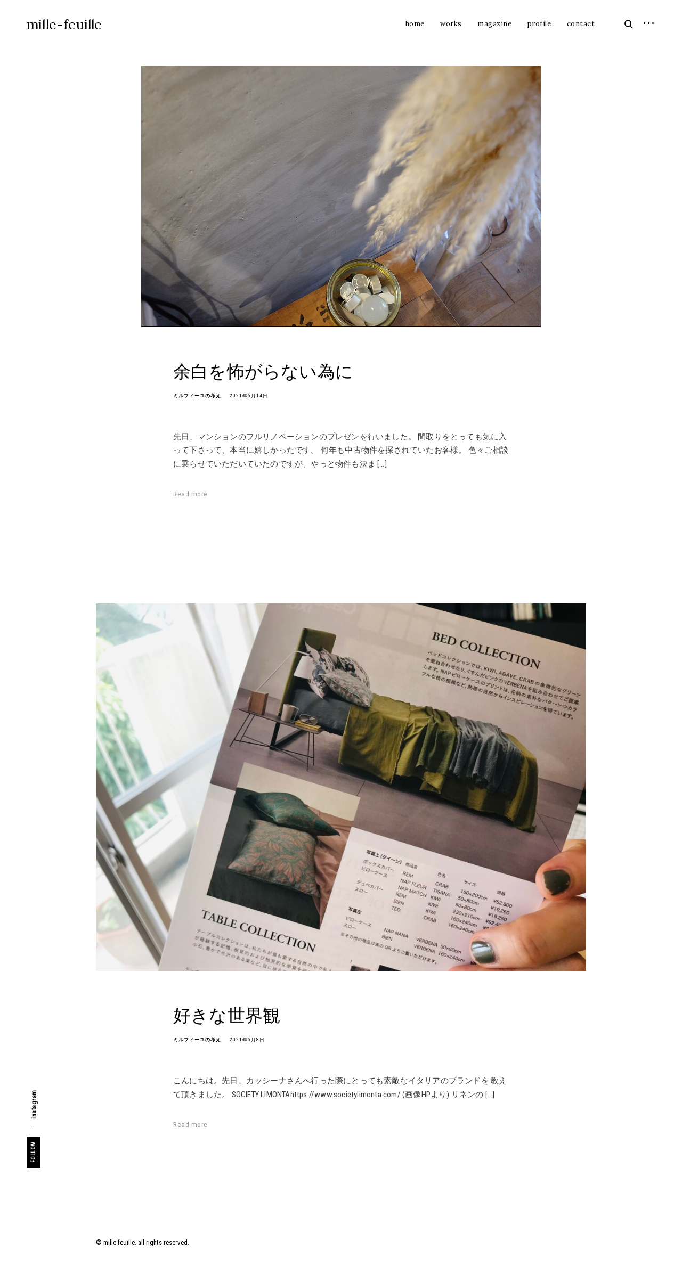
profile (539, 23)
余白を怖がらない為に (263, 371)
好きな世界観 (226, 1014)
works (451, 23)
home (415, 23)
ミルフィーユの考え (197, 395)
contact (581, 23)
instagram (34, 1104)
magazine (494, 23)
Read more (190, 494)
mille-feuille (64, 24)
